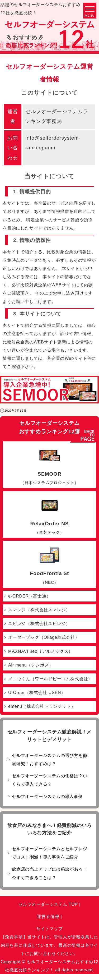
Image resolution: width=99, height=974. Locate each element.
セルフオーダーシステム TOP (48, 904)
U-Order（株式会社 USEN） (36, 692)
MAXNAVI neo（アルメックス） (40, 651)
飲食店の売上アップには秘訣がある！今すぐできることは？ (49, 873)
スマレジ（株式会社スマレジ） (39, 610)
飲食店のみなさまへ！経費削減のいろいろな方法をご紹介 (49, 829)
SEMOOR (49, 466)
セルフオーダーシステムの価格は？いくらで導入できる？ (49, 780)
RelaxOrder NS (49, 515)
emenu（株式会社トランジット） (42, 706)
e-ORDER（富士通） (29, 596)
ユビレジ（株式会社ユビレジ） (39, 623)
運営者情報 (48, 916)
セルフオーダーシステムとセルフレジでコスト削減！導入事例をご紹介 (49, 853)
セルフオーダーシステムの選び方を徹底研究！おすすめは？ (49, 759)
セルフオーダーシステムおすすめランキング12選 (49, 427)
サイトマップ (49, 928)
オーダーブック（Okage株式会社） (43, 637)
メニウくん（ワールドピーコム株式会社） (50, 679)
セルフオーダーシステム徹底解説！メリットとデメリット (49, 735)
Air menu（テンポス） (30, 665)
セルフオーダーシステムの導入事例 (47, 796)
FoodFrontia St (49, 565)
